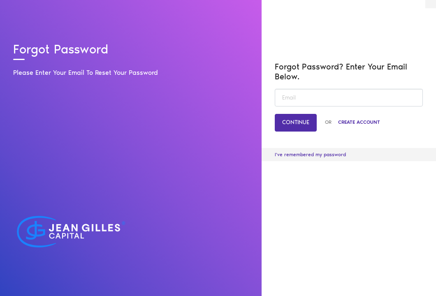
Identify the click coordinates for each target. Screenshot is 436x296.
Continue (295, 122)
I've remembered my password (310, 154)
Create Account (359, 122)
